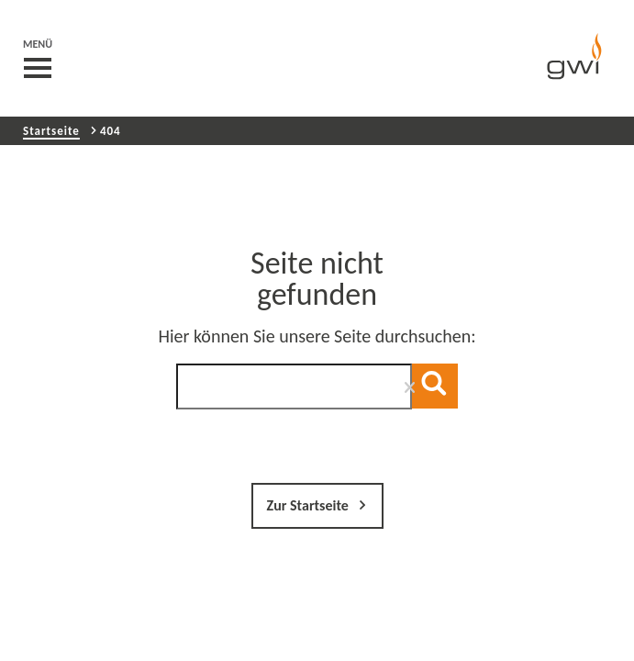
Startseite (51, 131)
